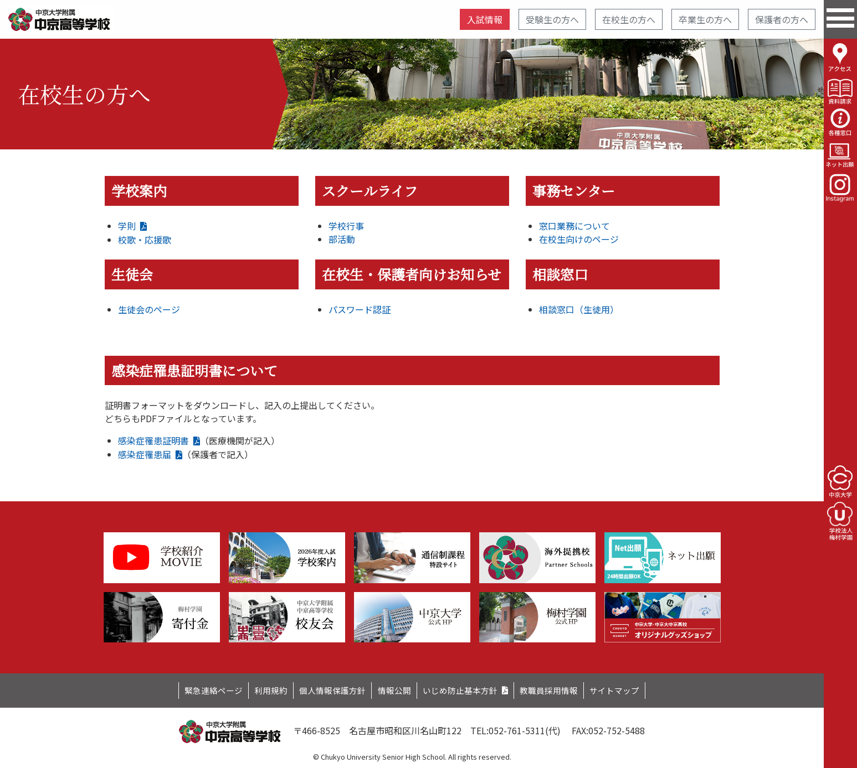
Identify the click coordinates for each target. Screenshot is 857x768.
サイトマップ (632, 689)
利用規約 (259, 689)
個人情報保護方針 (326, 689)
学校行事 (346, 225)
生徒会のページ (149, 309)
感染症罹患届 (144, 454)
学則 (127, 225)
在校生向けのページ (579, 239)
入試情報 (484, 19)
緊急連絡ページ (197, 689)
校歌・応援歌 (144, 239)
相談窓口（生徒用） (579, 309)
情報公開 (393, 689)
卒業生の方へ (705, 19)
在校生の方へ (628, 19)
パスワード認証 (360, 309)
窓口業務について (574, 225)
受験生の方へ (552, 19)
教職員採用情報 (561, 689)
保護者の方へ (781, 19)
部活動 (342, 239)
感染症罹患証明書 (153, 440)
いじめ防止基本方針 (465, 689)
